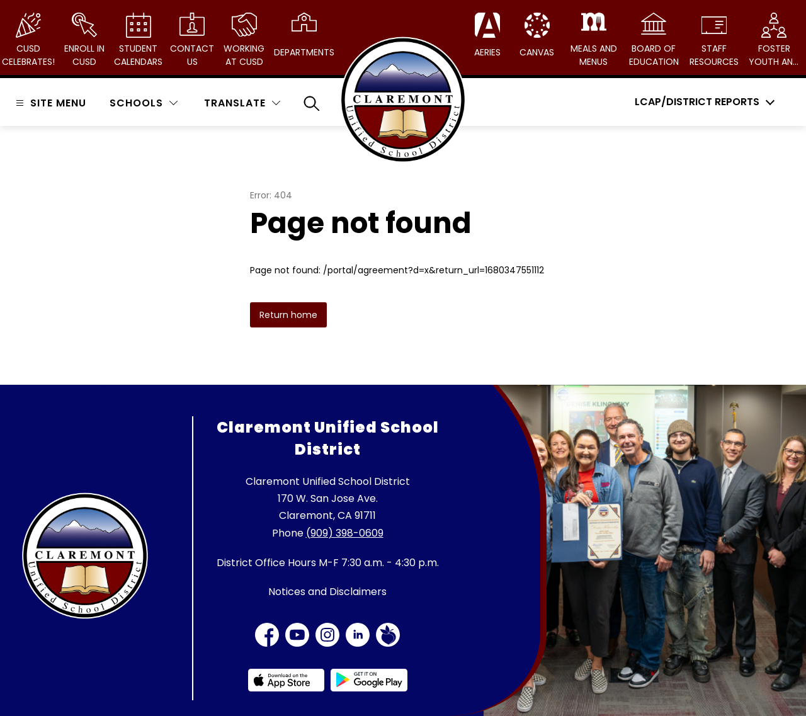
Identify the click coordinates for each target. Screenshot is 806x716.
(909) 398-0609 (344, 533)
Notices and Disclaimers (327, 591)
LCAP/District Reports (697, 102)
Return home (288, 315)
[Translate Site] (242, 103)
